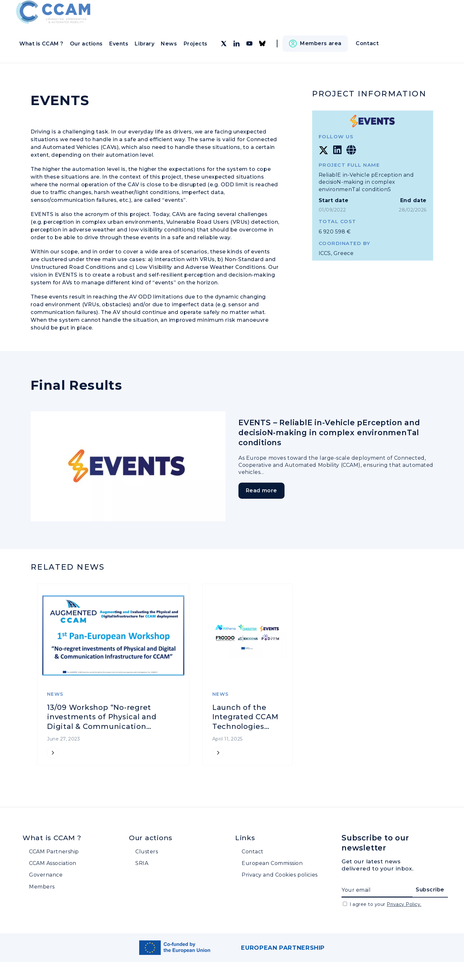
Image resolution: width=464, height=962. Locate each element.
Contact (253, 852)
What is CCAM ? (41, 44)
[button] (315, 43)
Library (144, 44)
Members (42, 887)
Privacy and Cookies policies (280, 875)
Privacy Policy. (404, 904)
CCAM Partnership (54, 852)
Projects (196, 44)
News (169, 44)
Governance (46, 875)
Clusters (146, 852)
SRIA (141, 863)
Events (118, 44)
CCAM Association (52, 863)
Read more (264, 490)
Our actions (86, 44)
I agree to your (385, 904)
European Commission (272, 863)
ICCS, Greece (336, 253)
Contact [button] (367, 43)
